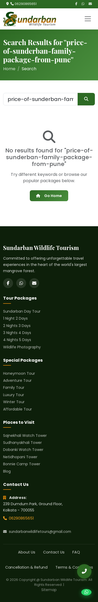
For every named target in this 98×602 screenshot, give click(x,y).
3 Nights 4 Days (17, 332)
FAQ (76, 552)
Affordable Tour (17, 409)
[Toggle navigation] (88, 19)
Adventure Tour (17, 380)
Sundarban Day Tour (22, 311)
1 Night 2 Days (15, 318)
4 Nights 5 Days (17, 339)
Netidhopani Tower (20, 457)
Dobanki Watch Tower (23, 449)
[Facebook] (76, 4)
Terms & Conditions (74, 567)
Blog (7, 471)
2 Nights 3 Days (17, 325)
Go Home (49, 195)
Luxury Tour (13, 394)
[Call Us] (84, 571)
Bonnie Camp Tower (21, 464)
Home (9, 69)
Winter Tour (14, 401)
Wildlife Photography (22, 347)
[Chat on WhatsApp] (86, 592)
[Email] (90, 4)
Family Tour (13, 387)
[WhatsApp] (83, 4)
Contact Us (54, 552)
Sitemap (49, 589)
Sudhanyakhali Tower (22, 442)
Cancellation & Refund (26, 567)
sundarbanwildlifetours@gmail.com (37, 531)
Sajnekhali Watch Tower (25, 435)
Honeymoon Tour (19, 373)
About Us (26, 552)
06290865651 (26, 4)
